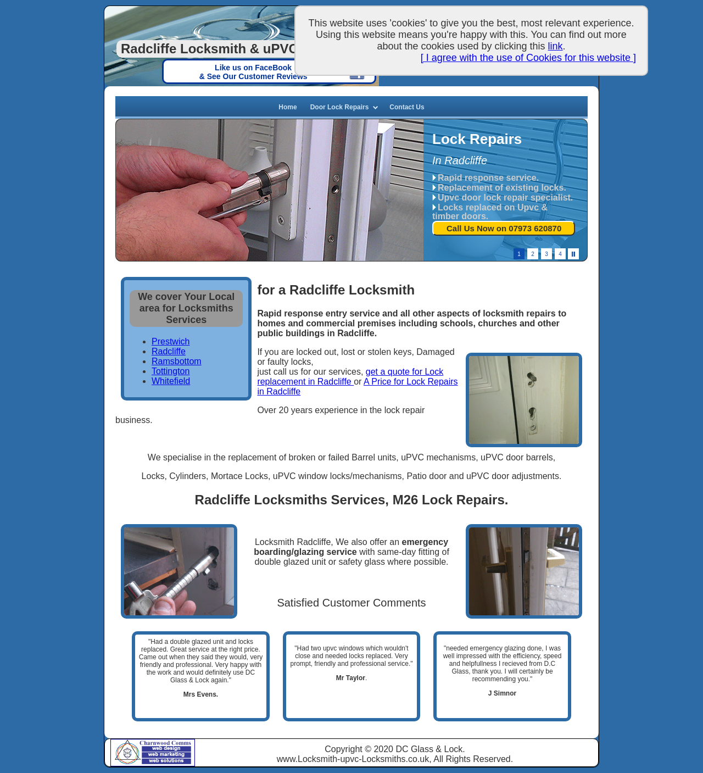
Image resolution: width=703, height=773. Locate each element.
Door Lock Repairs (339, 107)
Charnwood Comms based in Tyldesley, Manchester (125, 752)
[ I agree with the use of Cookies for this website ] (528, 57)
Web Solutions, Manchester (167, 761)
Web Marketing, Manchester (167, 755)
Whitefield (171, 381)
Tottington (170, 371)
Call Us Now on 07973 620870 (504, 228)
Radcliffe (169, 351)
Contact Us (406, 107)
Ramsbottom (177, 361)
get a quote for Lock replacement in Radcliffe (350, 376)
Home (287, 107)
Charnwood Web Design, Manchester (167, 745)
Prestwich (170, 341)
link (555, 46)
